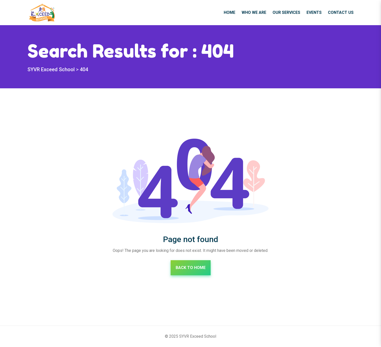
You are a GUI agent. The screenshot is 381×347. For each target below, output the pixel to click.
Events (314, 12)
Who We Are (254, 12)
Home (229, 12)
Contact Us (341, 12)
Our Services (286, 12)
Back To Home (191, 267)
